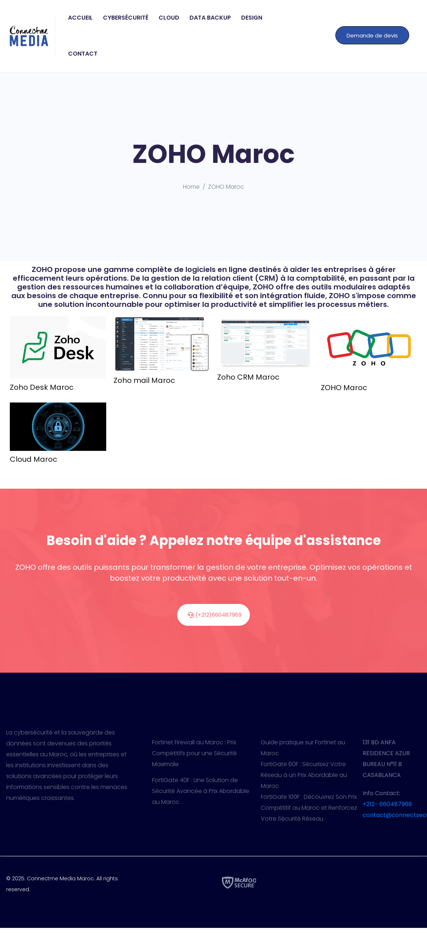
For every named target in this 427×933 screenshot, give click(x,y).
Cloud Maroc (33, 459)
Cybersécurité (125, 17)
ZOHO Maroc (344, 387)
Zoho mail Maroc (144, 380)
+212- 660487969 (387, 804)
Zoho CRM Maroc (248, 377)
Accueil (80, 17)
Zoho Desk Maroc (41, 387)
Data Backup (210, 17)
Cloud (169, 17)
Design (251, 17)
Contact (82, 53)
